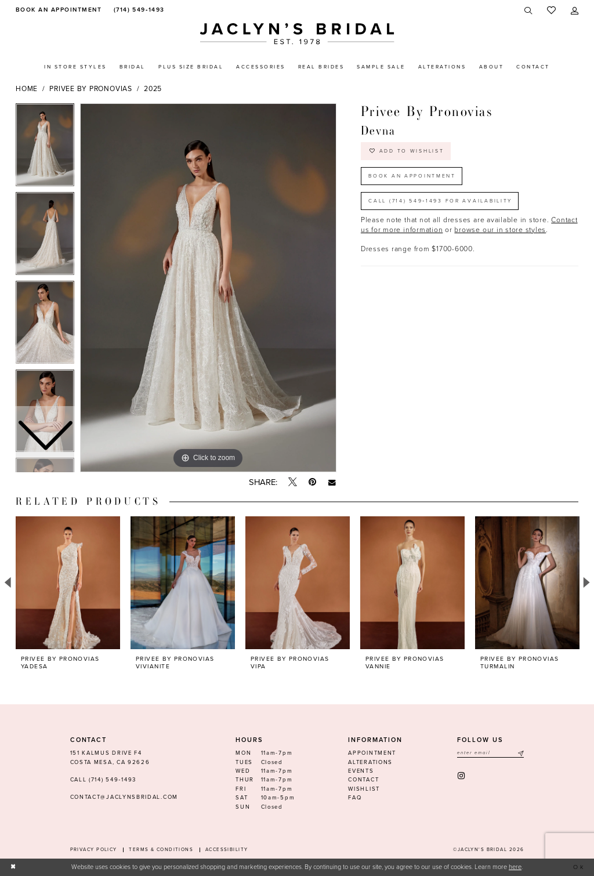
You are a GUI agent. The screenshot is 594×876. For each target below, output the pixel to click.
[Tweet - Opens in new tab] (293, 482)
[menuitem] (57, 10)
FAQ (354, 797)
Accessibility (226, 849)
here (515, 867)
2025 (153, 89)
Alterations (370, 762)
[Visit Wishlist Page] (551, 10)
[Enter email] (490, 753)
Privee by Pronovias (90, 89)
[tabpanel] (208, 288)
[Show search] (528, 11)
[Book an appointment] (57, 10)
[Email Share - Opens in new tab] (332, 482)
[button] (574, 11)
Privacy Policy (93, 849)
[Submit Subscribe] (520, 753)
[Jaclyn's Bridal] (297, 34)
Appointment (372, 753)
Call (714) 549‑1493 (103, 779)
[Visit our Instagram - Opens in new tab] (462, 776)
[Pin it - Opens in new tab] (312, 482)
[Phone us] (137, 10)
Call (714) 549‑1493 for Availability (443, 203)
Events (361, 771)
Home (27, 89)
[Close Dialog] (14, 867)
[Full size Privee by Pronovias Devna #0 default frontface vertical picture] (208, 288)
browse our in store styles (500, 233)
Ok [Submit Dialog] (579, 867)
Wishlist (364, 788)
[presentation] (68, 582)
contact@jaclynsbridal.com (124, 797)
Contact (363, 779)
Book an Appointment (413, 177)
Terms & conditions (161, 849)
